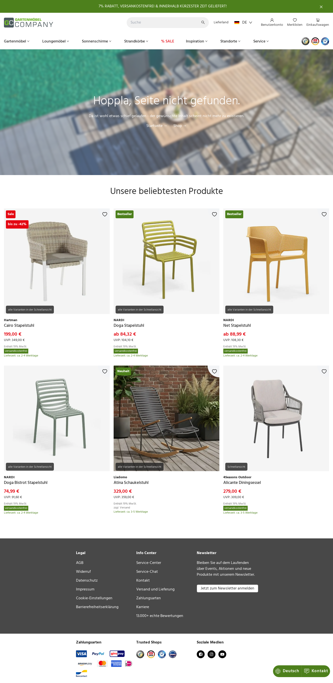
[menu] (293, 22)
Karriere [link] (142, 607)
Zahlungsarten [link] (148, 598)
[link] (57, 261)
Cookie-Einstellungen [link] (94, 598)
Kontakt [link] (143, 580)
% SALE (167, 41)
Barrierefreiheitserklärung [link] (97, 607)
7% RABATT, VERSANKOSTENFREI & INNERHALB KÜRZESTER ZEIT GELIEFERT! (163, 6)
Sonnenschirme (97, 41)
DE (243, 23)
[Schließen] (321, 6)
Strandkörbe (136, 41)
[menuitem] (272, 22)
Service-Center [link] (148, 563)
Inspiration (197, 41)
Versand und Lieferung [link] (155, 589)
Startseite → (156, 126)
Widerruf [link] (83, 572)
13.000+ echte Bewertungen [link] (159, 616)
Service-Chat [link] (147, 572)
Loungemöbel (56, 41)
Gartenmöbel (17, 41)
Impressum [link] (85, 589)
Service (261, 41)
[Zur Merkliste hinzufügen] (104, 214)
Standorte (231, 41)
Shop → (180, 126)
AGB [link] (79, 563)
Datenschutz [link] (87, 580)
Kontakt (287, 671)
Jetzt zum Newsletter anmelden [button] (227, 588)
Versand (125, 507)
